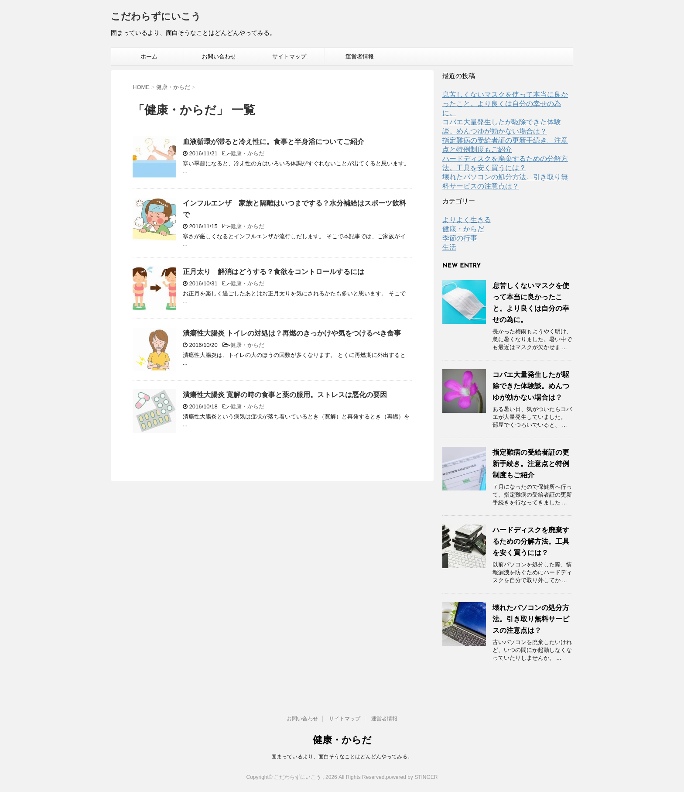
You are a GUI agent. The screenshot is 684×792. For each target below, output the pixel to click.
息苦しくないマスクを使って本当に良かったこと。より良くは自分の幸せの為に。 (505, 104)
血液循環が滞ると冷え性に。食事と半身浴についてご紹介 (273, 141)
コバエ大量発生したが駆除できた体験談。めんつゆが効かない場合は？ (530, 386)
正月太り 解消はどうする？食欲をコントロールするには (273, 271)
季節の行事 (459, 238)
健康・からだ (247, 153)
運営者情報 (359, 56)
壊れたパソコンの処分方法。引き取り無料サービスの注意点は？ (530, 619)
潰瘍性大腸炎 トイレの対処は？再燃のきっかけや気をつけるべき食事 (292, 333)
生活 (449, 247)
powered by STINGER (412, 777)
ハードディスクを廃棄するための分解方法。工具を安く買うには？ (530, 541)
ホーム (148, 56)
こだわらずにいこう (156, 17)
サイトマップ (289, 56)
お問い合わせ (219, 56)
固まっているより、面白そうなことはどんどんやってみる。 (342, 757)
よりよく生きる (466, 219)
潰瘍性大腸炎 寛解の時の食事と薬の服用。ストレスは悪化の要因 (285, 394)
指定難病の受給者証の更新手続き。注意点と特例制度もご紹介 (530, 464)
